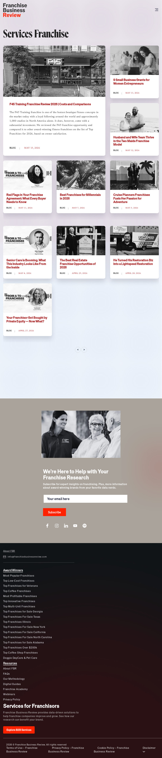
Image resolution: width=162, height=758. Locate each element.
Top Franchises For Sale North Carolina (27, 637)
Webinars (9, 694)
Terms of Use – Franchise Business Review (22, 749)
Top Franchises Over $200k (20, 647)
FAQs (6, 673)
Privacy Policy (11, 699)
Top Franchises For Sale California (24, 632)
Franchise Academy (15, 689)
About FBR (9, 550)
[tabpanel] (81, 200)
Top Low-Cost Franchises (18, 580)
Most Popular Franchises (18, 575)
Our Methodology (14, 678)
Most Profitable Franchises (20, 596)
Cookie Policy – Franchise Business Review (111, 749)
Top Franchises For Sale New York (24, 626)
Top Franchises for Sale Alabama (23, 642)
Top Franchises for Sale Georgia (23, 611)
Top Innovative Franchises (19, 601)
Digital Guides (12, 684)
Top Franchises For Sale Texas (21, 616)
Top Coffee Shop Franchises (20, 652)
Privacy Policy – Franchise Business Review (66, 749)
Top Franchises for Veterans (20, 585)
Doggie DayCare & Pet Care (20, 657)
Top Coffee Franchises (17, 591)
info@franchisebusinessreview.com (25, 556)
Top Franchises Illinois (17, 621)
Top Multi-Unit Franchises (19, 606)
